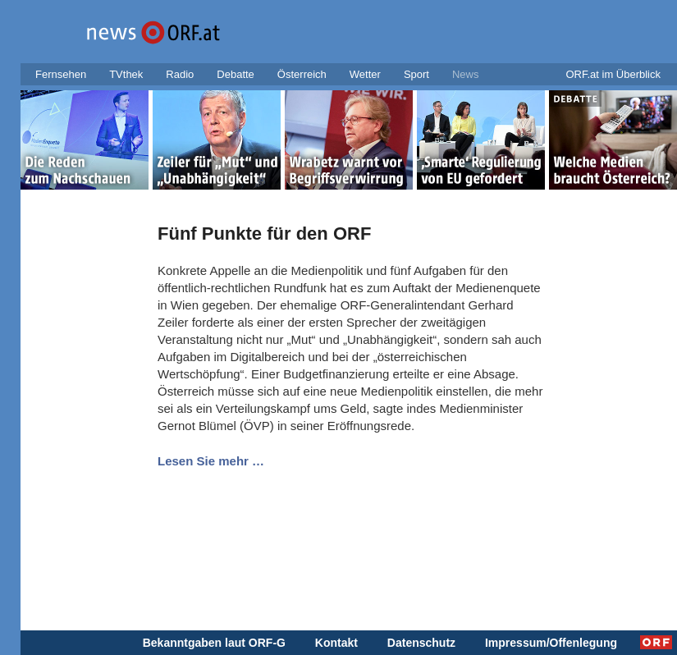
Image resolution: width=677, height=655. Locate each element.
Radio (180, 74)
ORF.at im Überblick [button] (613, 74)
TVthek (126, 74)
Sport (416, 74)
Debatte (235, 74)
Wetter (365, 74)
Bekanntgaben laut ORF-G (214, 642)
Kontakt (336, 642)
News (465, 74)
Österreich (302, 74)
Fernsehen (60, 74)
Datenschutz (421, 642)
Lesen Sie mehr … (211, 461)
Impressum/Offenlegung (551, 642)
